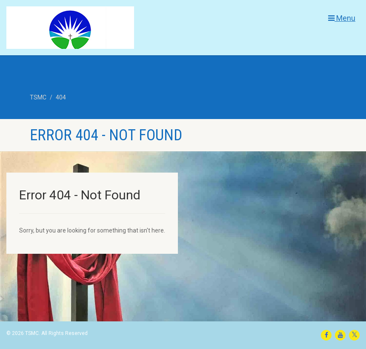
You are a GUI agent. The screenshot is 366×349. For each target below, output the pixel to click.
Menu (341, 18)
